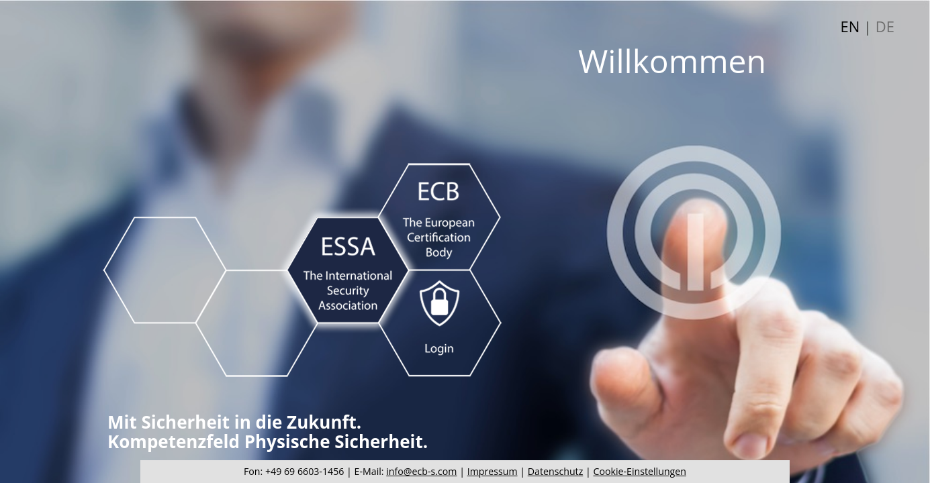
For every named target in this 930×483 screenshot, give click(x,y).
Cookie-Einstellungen (640, 471)
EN (850, 26)
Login (440, 325)
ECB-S (439, 217)
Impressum (492, 471)
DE (885, 26)
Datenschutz (556, 471)
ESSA (348, 270)
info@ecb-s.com (421, 471)
